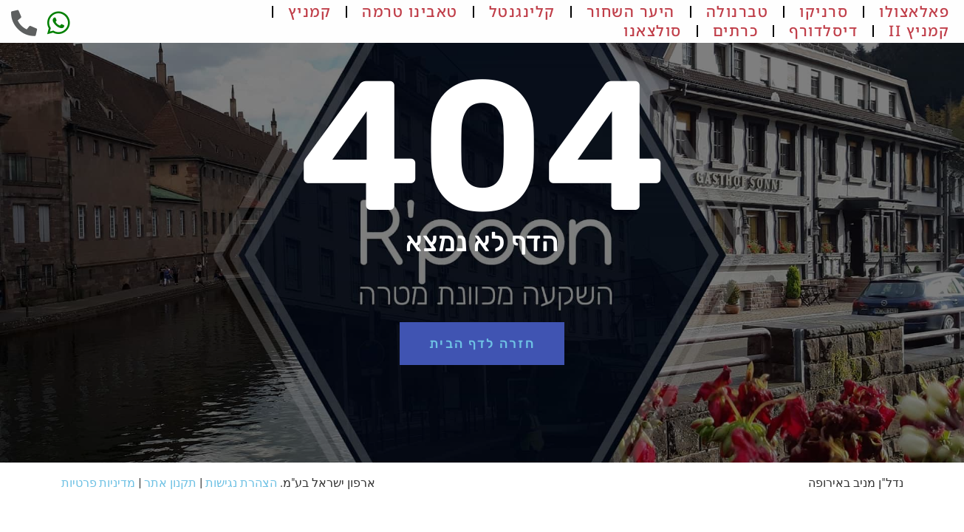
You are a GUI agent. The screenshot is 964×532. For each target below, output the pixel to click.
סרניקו (823, 11)
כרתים (736, 31)
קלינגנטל (522, 11)
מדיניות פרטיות (98, 483)
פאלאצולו (914, 11)
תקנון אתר (170, 483)
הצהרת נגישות (241, 483)
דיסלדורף (823, 31)
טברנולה (737, 11)
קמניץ (310, 11)
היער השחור (631, 11)
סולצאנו (652, 31)
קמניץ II (919, 31)
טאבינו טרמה (410, 11)
